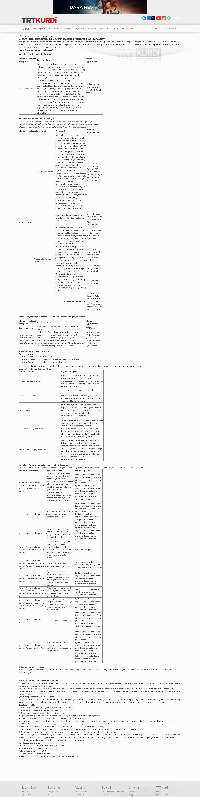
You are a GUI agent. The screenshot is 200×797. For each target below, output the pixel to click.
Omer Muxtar (134, 791)
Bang (131, 794)
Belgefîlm (79, 29)
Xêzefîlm (104, 29)
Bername (53, 29)
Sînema (92, 29)
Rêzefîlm (66, 29)
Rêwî (50, 794)
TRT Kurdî (162, 787)
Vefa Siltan (79, 794)
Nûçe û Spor (39, 29)
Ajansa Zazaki (26, 794)
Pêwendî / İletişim (163, 794)
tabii (158, 791)
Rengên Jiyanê (54, 791)
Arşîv (115, 29)
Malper (25, 28)
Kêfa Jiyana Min (81, 791)
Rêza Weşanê (127, 29)
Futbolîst (24, 791)
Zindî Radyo (169, 29)
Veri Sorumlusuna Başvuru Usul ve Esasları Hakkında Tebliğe (114, 734)
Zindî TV (157, 29)
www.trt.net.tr (43, 748)
